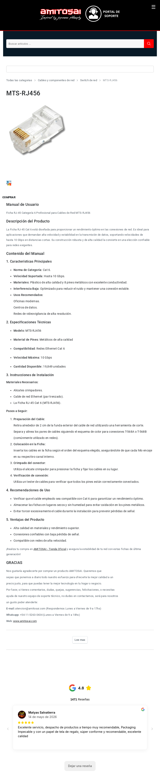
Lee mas (80, 639)
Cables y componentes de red (56, 80)
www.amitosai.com (25, 621)
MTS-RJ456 (110, 80)
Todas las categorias (19, 80)
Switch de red (88, 80)
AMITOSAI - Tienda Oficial (50, 549)
